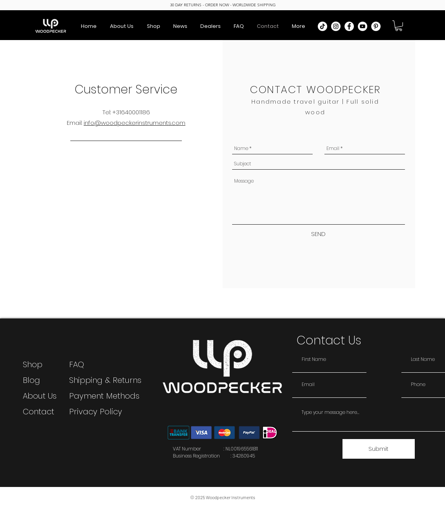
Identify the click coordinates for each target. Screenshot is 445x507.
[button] (398, 25)
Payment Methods (105, 395)
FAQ (76, 364)
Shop (32, 364)
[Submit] (378, 449)
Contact (38, 411)
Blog (31, 380)
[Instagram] (336, 26)
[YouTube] (362, 26)
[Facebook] (349, 26)
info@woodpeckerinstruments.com (134, 123)
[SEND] (318, 234)
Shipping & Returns (105, 380)
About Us (40, 395)
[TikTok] (322, 26)
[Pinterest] (376, 26)
